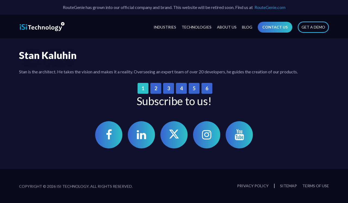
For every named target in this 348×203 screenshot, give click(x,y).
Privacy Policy (253, 185)
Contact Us (275, 27)
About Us (227, 27)
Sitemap (288, 185)
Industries (165, 27)
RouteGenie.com (269, 7)
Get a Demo (313, 27)
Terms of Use (315, 185)
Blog (247, 27)
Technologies (197, 27)
